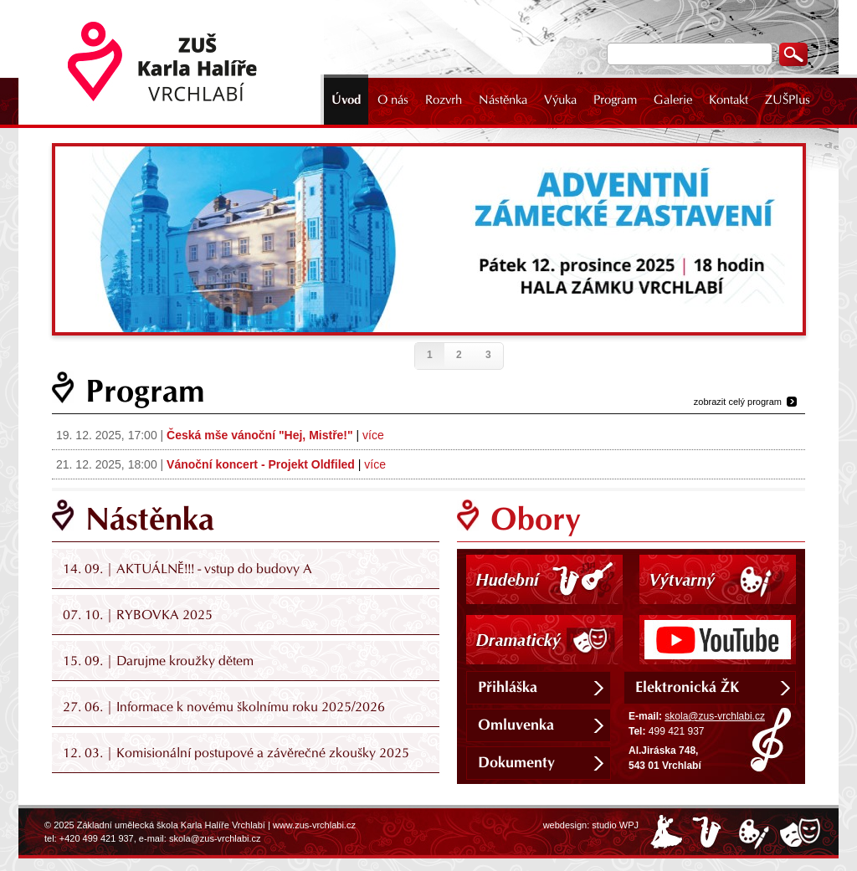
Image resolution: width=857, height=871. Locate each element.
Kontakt (728, 99)
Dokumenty (516, 762)
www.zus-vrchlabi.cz (314, 825)
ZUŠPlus (787, 99)
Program (615, 99)
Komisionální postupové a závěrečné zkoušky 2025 (262, 753)
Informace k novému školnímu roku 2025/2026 (250, 707)
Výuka (560, 99)
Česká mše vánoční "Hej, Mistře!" (260, 435)
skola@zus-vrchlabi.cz (715, 716)
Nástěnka (503, 99)
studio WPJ (615, 825)
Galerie (673, 99)
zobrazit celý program (738, 402)
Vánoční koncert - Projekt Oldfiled (261, 464)
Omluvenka (516, 724)
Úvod (346, 99)
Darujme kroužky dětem (185, 661)
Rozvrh (443, 99)
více (373, 435)
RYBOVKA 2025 (164, 615)
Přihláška (507, 687)
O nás (392, 99)
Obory (535, 519)
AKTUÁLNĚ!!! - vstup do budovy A (214, 568)
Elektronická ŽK (687, 687)
